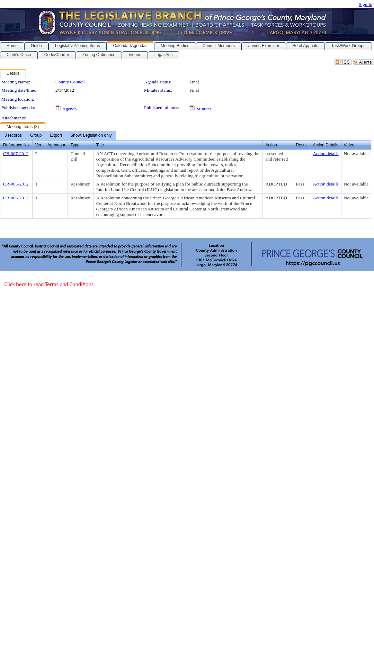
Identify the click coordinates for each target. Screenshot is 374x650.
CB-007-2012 (15, 153)
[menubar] (58, 135)
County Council (70, 81)
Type (74, 145)
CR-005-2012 (15, 184)
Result (302, 145)
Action (271, 145)
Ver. (38, 145)
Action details (325, 153)
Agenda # (56, 145)
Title (100, 145)
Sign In (365, 4)
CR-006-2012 (15, 197)
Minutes (204, 108)
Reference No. (16, 145)
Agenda (69, 108)
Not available (356, 153)
